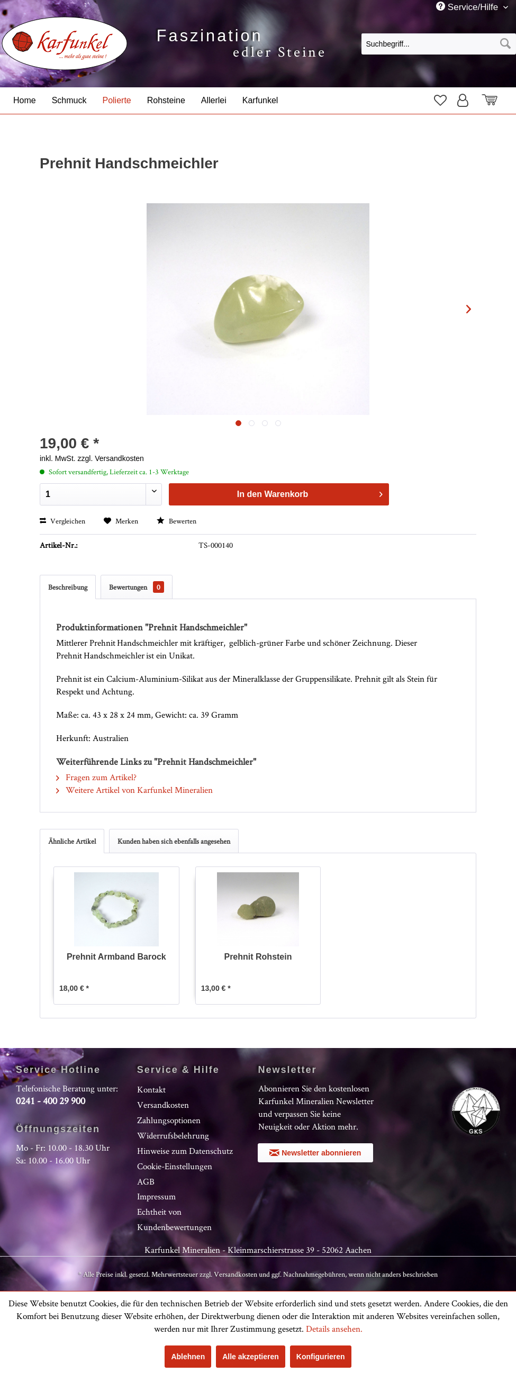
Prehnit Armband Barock (116, 956)
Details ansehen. (334, 1328)
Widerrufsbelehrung (173, 1135)
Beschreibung (67, 587)
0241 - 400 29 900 (50, 1100)
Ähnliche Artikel (72, 841)
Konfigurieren (320, 1356)
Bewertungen (136, 587)
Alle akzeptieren (250, 1356)
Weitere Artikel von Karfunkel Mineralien (134, 790)
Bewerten (176, 521)
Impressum (156, 1196)
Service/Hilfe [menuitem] (468, 7)
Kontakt (151, 1089)
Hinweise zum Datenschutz (185, 1151)
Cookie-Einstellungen (174, 1166)
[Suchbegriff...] (439, 44)
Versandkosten (163, 1104)
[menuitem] (439, 43)
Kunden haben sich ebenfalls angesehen (173, 841)
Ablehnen (188, 1356)
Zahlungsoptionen (169, 1120)
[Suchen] (505, 44)
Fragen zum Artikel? (96, 777)
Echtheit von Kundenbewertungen (174, 1219)
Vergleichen (62, 521)
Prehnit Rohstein (258, 956)
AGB (146, 1181)
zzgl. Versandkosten (111, 458)
